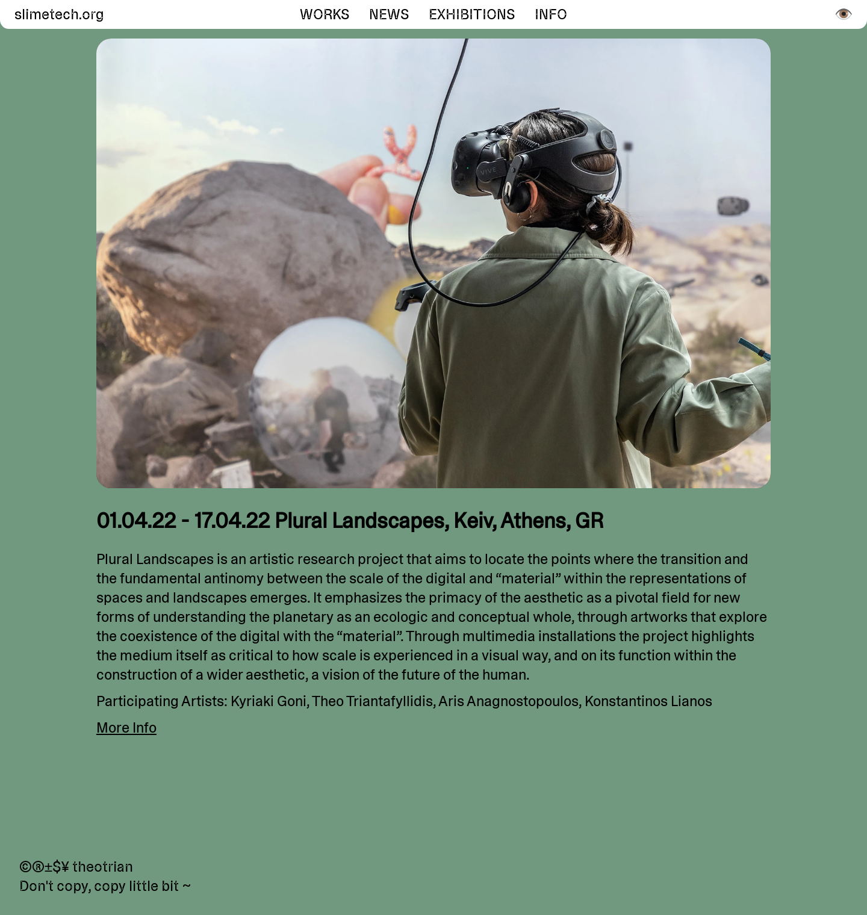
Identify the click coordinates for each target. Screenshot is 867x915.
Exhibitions (472, 14)
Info (551, 14)
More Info (126, 727)
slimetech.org (57, 14)
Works (325, 14)
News (389, 14)
